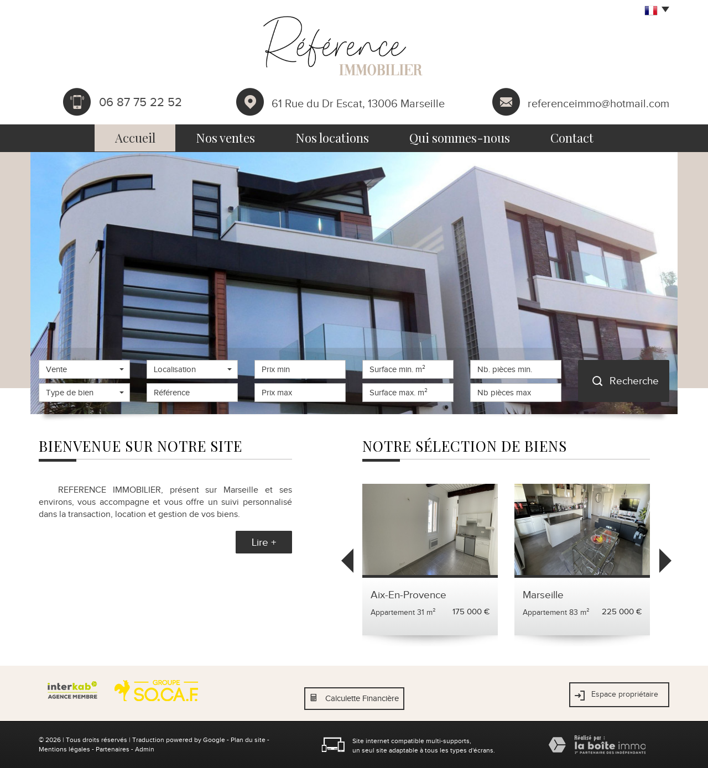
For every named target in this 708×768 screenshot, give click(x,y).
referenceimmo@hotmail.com (598, 103)
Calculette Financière (362, 698)
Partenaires (112, 749)
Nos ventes (225, 137)
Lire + (264, 542)
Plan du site (248, 740)
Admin (144, 749)
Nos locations (332, 137)
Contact (572, 137)
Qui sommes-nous (459, 137)
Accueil (135, 137)
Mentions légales (64, 749)
